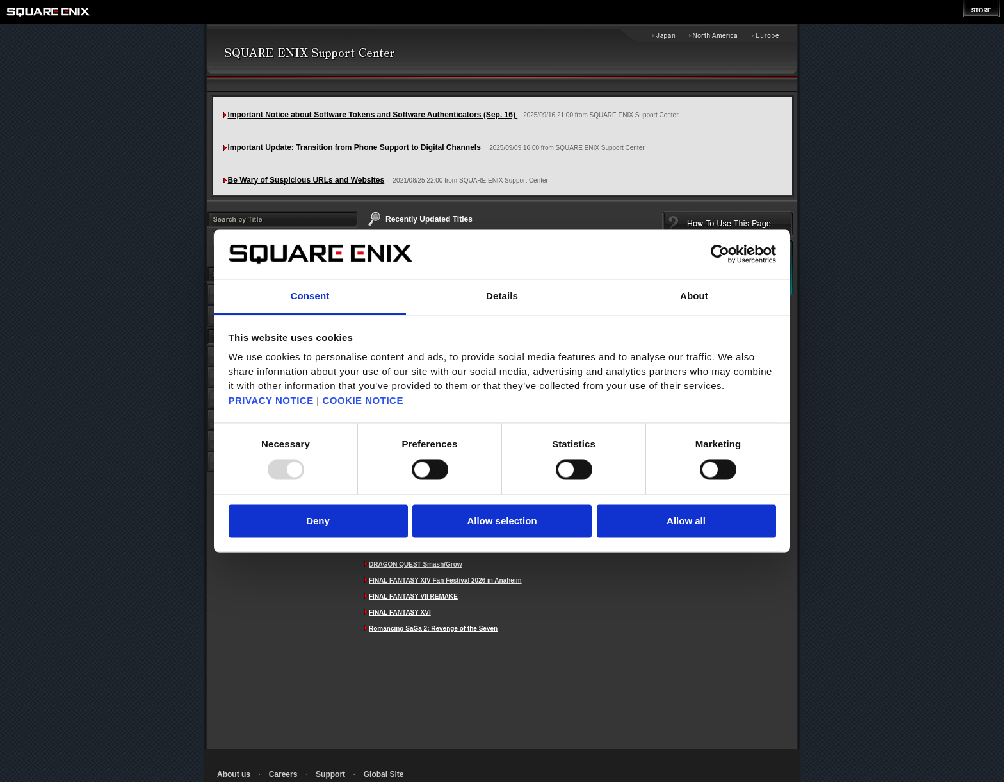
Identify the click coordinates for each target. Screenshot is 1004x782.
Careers (283, 774)
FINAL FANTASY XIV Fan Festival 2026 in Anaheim (445, 580)
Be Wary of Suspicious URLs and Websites (306, 180)
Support (330, 774)
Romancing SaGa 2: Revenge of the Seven (433, 628)
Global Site (384, 774)
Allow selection (502, 520)
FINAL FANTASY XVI (400, 612)
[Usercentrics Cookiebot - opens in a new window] (720, 254)
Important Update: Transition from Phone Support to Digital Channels (354, 147)
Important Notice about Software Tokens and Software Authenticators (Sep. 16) (373, 114)
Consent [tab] (310, 295)
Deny (318, 520)
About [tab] (694, 295)
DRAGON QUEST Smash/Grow (415, 564)
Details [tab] (502, 295)
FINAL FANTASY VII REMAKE (413, 596)
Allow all (686, 520)
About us (233, 774)
